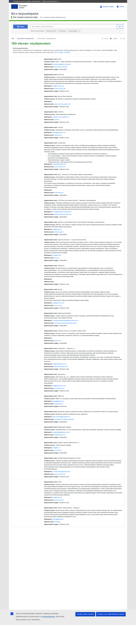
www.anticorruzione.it (61, 67)
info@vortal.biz (57, 497)
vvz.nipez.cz (58, 450)
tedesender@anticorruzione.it (62, 64)
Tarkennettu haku (51, 31)
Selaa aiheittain (73, 31)
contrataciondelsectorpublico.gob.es (65, 323)
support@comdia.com (59, 164)
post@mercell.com (58, 303)
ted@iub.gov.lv (57, 229)
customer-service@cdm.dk (61, 117)
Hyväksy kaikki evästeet (85, 614)
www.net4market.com (61, 366)
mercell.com (58, 305)
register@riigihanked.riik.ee (61, 432)
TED (12, 38)
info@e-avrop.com (58, 86)
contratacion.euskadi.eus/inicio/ (64, 419)
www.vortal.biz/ (59, 500)
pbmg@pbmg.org (58, 401)
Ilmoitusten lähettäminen (25, 38)
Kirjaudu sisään (108, 6)
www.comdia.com (59, 166)
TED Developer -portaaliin (62, 52)
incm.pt (56, 258)
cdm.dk (56, 119)
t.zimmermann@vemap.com (61, 471)
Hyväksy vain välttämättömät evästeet (111, 614)
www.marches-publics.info (62, 104)
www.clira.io (58, 135)
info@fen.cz (56, 448)
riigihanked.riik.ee (59, 435)
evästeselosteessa (48, 616)
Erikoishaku (62, 31)
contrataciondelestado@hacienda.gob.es (65, 320)
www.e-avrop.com (60, 88)
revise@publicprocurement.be (62, 212)
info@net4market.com (59, 364)
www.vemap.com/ (59, 474)
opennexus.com (59, 388)
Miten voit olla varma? (50, 1)
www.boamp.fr (58, 192)
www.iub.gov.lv (59, 232)
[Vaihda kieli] (120, 6)
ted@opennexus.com (59, 385)
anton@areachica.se (59, 132)
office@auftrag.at (58, 519)
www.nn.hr (57, 340)
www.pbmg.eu (58, 404)
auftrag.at (57, 522)
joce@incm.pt (57, 255)
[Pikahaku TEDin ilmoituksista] (74, 27)
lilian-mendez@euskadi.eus (61, 416)
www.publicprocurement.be (62, 214)
